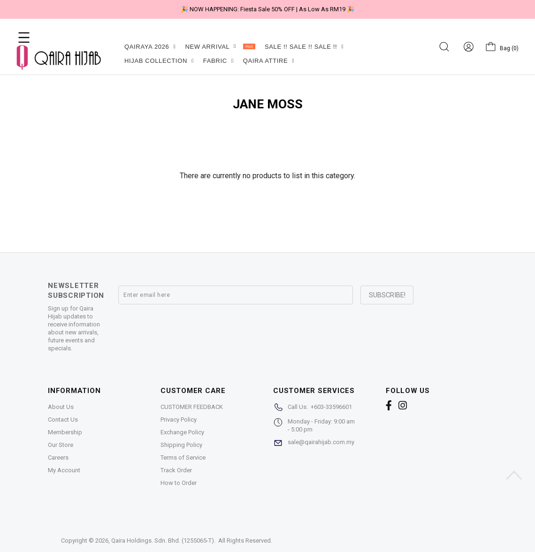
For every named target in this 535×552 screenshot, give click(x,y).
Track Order (176, 470)
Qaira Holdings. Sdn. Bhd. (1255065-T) (162, 540)
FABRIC (218, 60)
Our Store (60, 444)
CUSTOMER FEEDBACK (191, 406)
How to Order (178, 482)
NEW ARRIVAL (220, 46)
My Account (64, 470)
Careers (58, 457)
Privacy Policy (178, 419)
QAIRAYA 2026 (150, 46)
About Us (61, 406)
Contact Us (63, 419)
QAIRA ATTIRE (269, 60)
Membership (65, 432)
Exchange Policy (182, 432)
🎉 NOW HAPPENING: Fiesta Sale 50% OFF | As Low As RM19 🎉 (267, 9)
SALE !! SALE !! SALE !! (304, 46)
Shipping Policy (181, 444)
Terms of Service (183, 457)
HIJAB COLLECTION (159, 60)
